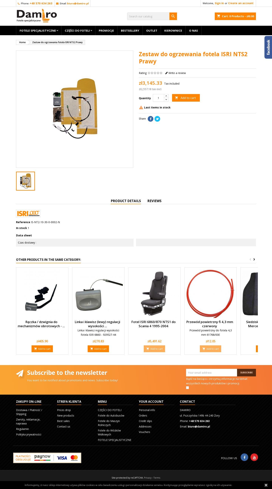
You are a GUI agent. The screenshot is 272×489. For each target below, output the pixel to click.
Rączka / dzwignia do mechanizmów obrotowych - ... (41, 324)
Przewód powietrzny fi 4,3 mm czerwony (209, 324)
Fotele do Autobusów (111, 415)
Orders (143, 415)
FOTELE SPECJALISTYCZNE (38, 30)
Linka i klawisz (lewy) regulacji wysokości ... (97, 324)
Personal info (147, 410)
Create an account (240, 3)
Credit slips (145, 421)
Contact (187, 401)
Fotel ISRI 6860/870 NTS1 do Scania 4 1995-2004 (153, 324)
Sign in (219, 3)
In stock (21, 228)
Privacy (147, 477)
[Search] (152, 16)
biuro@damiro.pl (78, 3)
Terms (156, 477)
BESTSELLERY (130, 30)
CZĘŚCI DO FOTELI (77, 30)
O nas (193, 30)
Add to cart (185, 98)
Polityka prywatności (28, 434)
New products (65, 415)
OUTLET (151, 30)
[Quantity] (158, 98)
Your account (151, 401)
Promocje (106, 30)
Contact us (63, 426)
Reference (23, 222)
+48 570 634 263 (41, 3)
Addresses (145, 426)
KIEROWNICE (173, 30)
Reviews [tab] (154, 201)
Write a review (177, 73)
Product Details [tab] (126, 201)
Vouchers (144, 432)
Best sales (63, 421)
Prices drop (64, 410)
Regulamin (22, 429)
